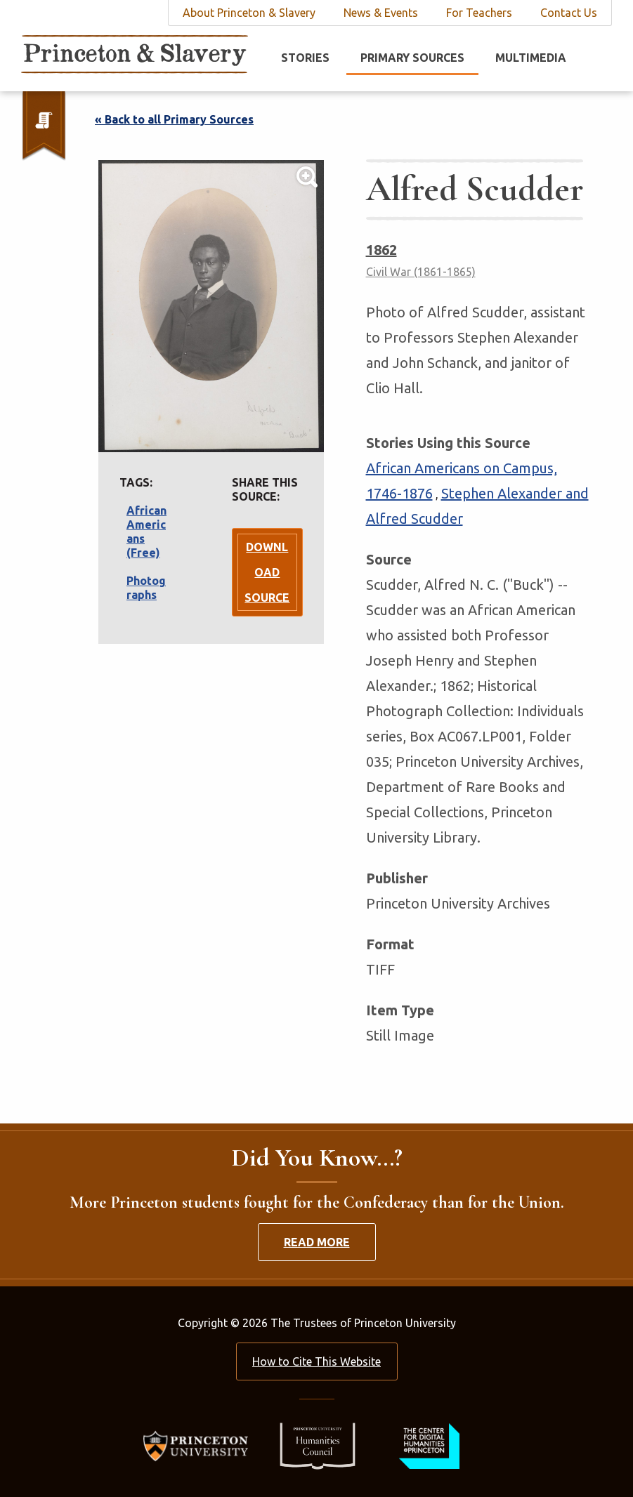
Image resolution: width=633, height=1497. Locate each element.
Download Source (266, 572)
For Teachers (479, 12)
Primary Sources (412, 57)
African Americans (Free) (146, 531)
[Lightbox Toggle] (211, 306)
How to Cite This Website (316, 1361)
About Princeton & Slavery (249, 12)
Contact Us (568, 12)
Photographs (146, 587)
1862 (381, 250)
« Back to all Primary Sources (174, 119)
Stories (305, 57)
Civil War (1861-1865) (421, 271)
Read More (317, 1242)
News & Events (381, 12)
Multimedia (530, 57)
